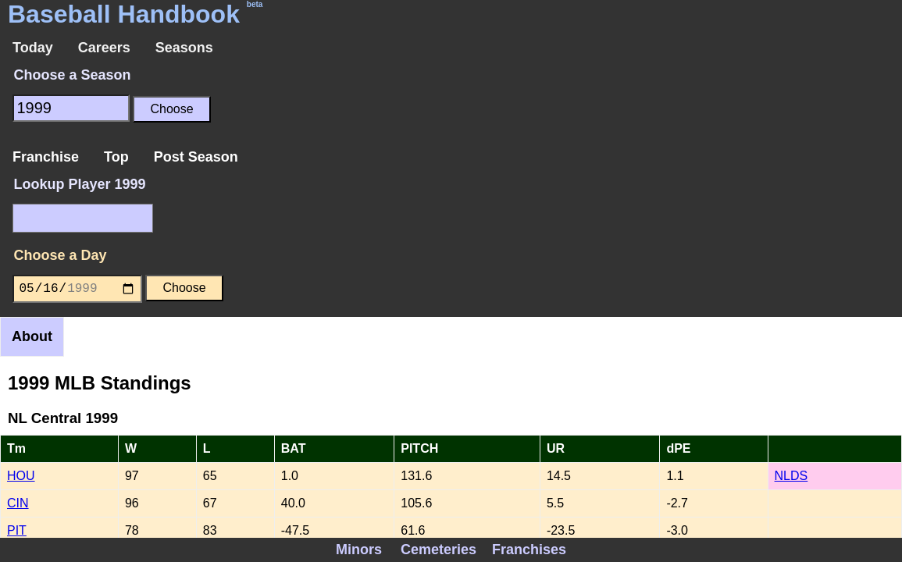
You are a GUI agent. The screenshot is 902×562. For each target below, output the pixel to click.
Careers (104, 47)
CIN (18, 503)
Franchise (45, 157)
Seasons (184, 47)
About (32, 336)
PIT (17, 530)
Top (116, 157)
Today (32, 47)
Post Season (196, 157)
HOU (21, 475)
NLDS (791, 475)
